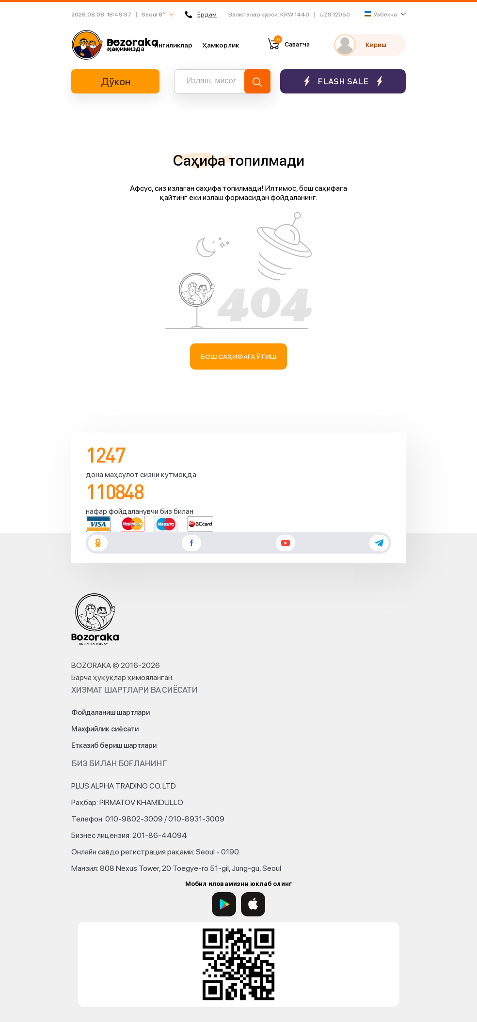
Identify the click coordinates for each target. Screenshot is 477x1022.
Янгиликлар (173, 45)
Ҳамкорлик (220, 45)
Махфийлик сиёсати (105, 729)
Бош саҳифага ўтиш (239, 356)
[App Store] (253, 904)
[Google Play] (224, 904)
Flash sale (343, 81)
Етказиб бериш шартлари (114, 745)
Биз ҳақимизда (126, 44)
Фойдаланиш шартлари (110, 712)
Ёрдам (201, 14)
